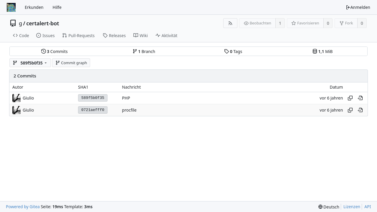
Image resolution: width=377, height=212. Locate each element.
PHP (126, 98)
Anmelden (358, 7)
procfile (129, 110)
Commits (54, 51)
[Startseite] (11, 7)
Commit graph (71, 62)
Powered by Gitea (23, 206)
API (367, 206)
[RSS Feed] (230, 23)
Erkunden (34, 7)
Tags (233, 51)
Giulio (28, 98)
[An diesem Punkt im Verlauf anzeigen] (360, 98)
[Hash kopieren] (350, 98)
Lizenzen (351, 206)
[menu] (328, 207)
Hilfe (57, 7)
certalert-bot (42, 23)
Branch (144, 51)
